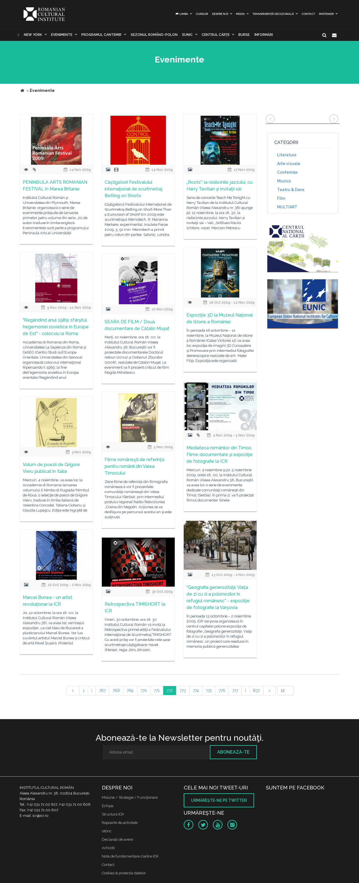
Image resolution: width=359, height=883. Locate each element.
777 (235, 690)
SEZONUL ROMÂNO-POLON (154, 35)
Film (281, 198)
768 (116, 690)
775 (209, 690)
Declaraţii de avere (117, 839)
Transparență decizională (273, 13)
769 (130, 690)
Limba (181, 13)
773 (183, 690)
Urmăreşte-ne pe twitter (219, 800)
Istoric (107, 831)
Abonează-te (233, 752)
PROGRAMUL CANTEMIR (101, 35)
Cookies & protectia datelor (124, 873)
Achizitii (108, 848)
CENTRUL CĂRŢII (215, 35)
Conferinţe (287, 172)
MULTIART (287, 207)
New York (33, 35)
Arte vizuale (288, 163)
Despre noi (220, 13)
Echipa (107, 806)
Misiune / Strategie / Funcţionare (130, 797)
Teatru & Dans (290, 189)
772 (170, 690)
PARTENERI (326, 13)
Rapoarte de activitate (120, 823)
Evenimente (61, 35)
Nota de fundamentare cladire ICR (130, 856)
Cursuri (202, 13)
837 (256, 690)
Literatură (286, 155)
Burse (244, 35)
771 (157, 690)
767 (102, 690)
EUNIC (187, 35)
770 (144, 690)
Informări (263, 35)
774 (196, 690)
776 (222, 690)
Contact (308, 13)
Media (240, 13)
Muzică (284, 181)
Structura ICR (113, 814)
